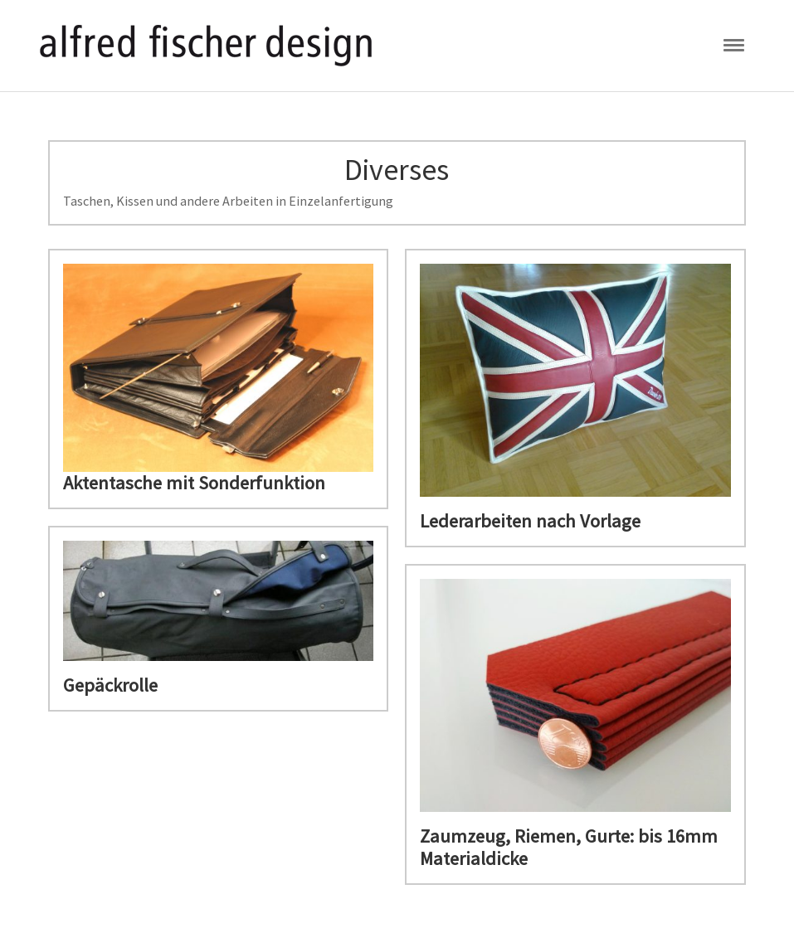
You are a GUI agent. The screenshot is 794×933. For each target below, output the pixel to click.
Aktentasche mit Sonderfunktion (194, 482)
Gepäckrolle (110, 685)
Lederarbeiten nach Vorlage (530, 520)
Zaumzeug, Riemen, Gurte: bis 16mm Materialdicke (569, 847)
